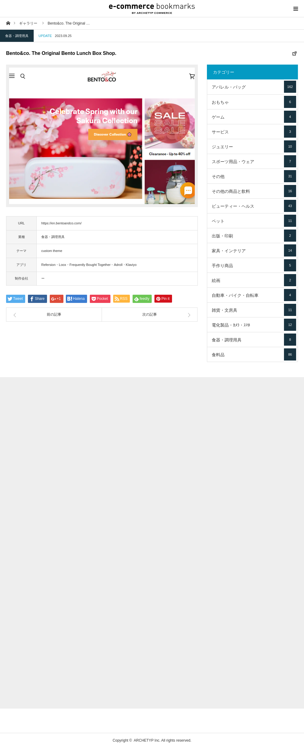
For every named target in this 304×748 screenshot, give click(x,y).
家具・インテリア (254, 250)
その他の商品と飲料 (254, 191)
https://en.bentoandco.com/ (61, 223)
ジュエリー (254, 146)
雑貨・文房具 (254, 310)
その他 (254, 176)
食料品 (254, 354)
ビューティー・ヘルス (254, 206)
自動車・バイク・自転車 (254, 295)
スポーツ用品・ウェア (254, 161)
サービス (254, 132)
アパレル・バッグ (254, 87)
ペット (254, 221)
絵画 (254, 280)
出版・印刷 (254, 236)
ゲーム (254, 117)
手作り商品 (254, 265)
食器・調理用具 (17, 36)
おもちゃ (254, 102)
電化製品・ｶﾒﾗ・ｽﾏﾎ (254, 325)
